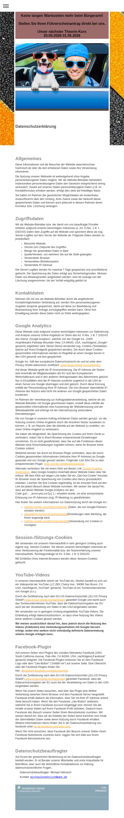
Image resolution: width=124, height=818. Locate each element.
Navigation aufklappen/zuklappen (62, 6)
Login (103, 787)
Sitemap (41, 788)
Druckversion (27, 788)
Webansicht (100, 790)
